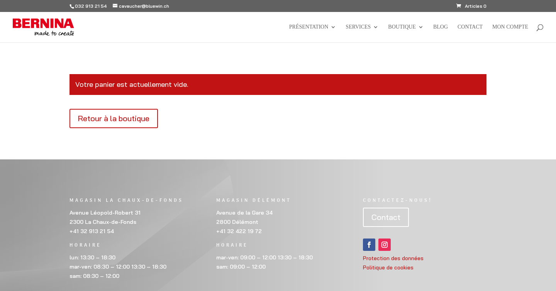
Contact (470, 27)
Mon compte (510, 27)
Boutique (402, 27)
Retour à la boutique (113, 118)
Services (358, 27)
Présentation (309, 27)
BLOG (440, 27)
